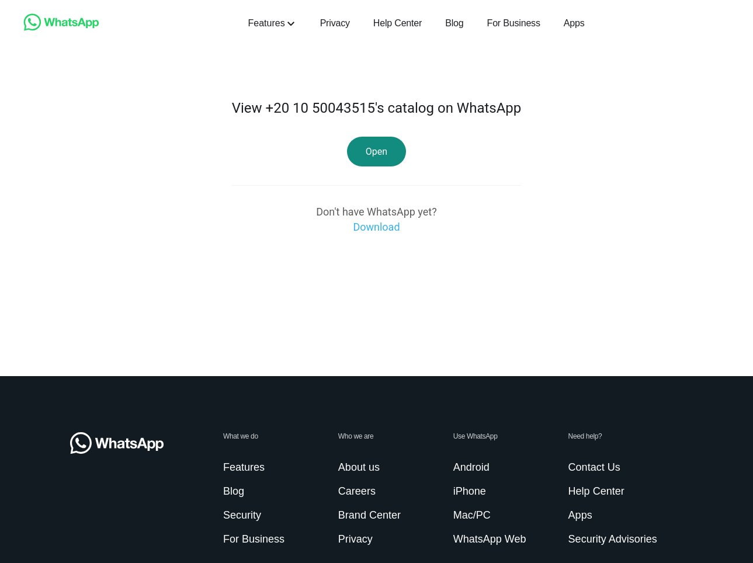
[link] (61, 28)
